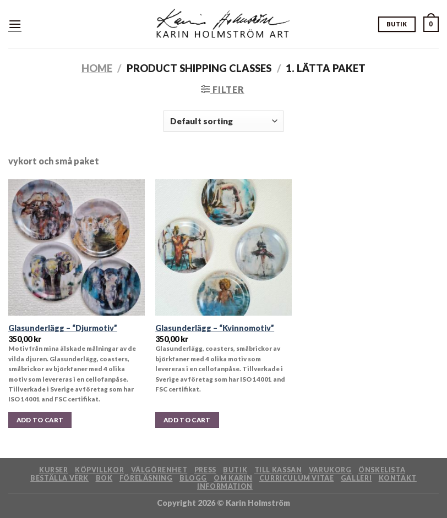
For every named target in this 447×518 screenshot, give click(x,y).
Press (205, 470)
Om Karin (233, 478)
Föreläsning (146, 478)
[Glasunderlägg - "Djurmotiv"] (76, 247)
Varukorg (330, 470)
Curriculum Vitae (296, 478)
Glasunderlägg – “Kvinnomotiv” (214, 328)
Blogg (193, 478)
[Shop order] (223, 121)
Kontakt (398, 478)
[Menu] (14, 23)
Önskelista (381, 470)
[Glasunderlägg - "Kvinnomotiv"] (223, 247)
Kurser (53, 470)
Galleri (356, 478)
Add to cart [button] (40, 419)
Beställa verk (59, 478)
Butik (235, 470)
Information (225, 486)
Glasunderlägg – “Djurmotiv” (62, 328)
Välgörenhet (159, 470)
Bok (104, 478)
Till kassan (278, 470)
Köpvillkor (99, 470)
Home (96, 68)
